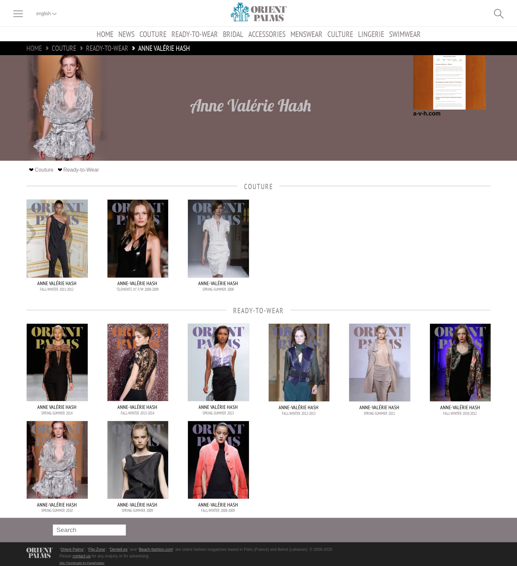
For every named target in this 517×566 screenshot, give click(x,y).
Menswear (306, 34)
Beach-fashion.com (156, 549)
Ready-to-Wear (194, 34)
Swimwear (405, 34)
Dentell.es (118, 549)
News (126, 34)
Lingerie (371, 34)
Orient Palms (72, 549)
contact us (82, 556)
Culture (340, 34)
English (46, 13)
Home (105, 34)
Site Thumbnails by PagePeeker (82, 563)
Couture (153, 34)
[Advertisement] (444, 244)
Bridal (233, 34)
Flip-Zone (96, 549)
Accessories (267, 34)
